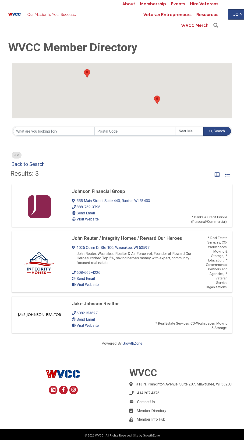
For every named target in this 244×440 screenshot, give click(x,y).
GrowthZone (132, 343)
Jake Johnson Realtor (95, 303)
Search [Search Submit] (217, 131)
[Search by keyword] (54, 131)
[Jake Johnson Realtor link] (39, 315)
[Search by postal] (135, 131)
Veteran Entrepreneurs (167, 14)
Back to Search (28, 164)
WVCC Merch (195, 25)
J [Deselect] (16, 155)
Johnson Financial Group (98, 191)
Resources (207, 14)
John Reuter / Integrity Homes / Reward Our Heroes (127, 238)
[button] (216, 25)
